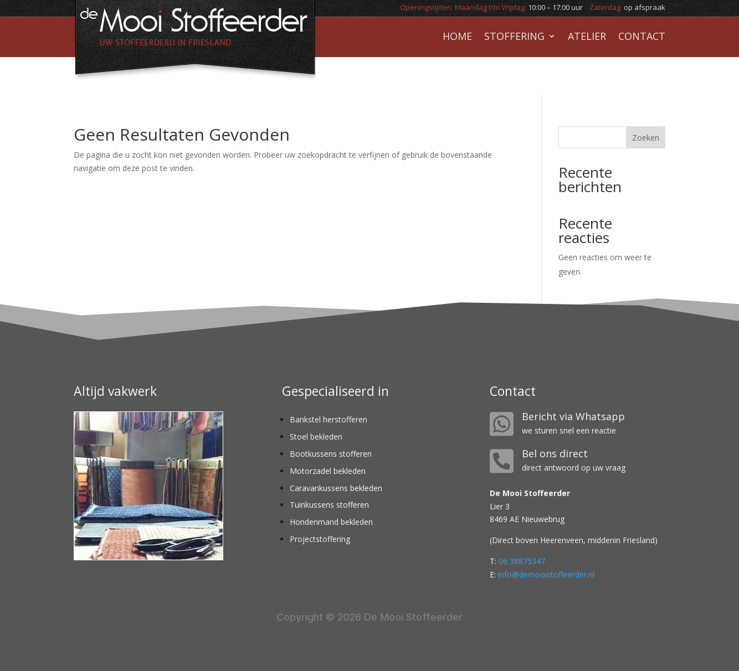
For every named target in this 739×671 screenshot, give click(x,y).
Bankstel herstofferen (328, 419)
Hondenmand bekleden (331, 522)
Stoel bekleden (316, 436)
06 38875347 (522, 561)
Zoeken (645, 137)
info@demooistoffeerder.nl (546, 574)
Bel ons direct (555, 453)
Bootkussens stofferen (331, 453)
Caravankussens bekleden (336, 488)
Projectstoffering (320, 539)
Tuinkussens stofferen (329, 504)
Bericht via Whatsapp (573, 416)
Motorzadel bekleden (328, 471)
